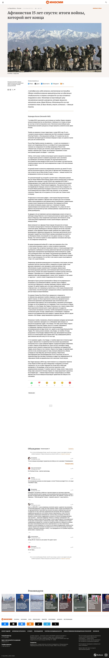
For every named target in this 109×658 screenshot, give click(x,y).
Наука (29, 619)
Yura (32, 504)
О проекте (29, 631)
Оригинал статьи (97, 8)
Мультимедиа (51, 619)
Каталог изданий (6, 631)
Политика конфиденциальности (53, 631)
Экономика (24, 619)
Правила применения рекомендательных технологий (77, 631)
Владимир (34, 489)
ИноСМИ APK (96, 631)
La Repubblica (12, 8)
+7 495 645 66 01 (6, 646)
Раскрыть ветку (69, 463)
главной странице (65, 454)
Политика (16, 619)
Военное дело (32, 392)
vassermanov (34, 536)
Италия (19, 8)
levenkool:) (34, 458)
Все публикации (68, 619)
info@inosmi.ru (5, 641)
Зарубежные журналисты (19, 631)
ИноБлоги (59, 619)
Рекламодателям (38, 631)
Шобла (33, 478)
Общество (44, 619)
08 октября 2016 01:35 (28, 8)
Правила (70, 448)
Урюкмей (33, 546)
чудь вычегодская (36, 468)
